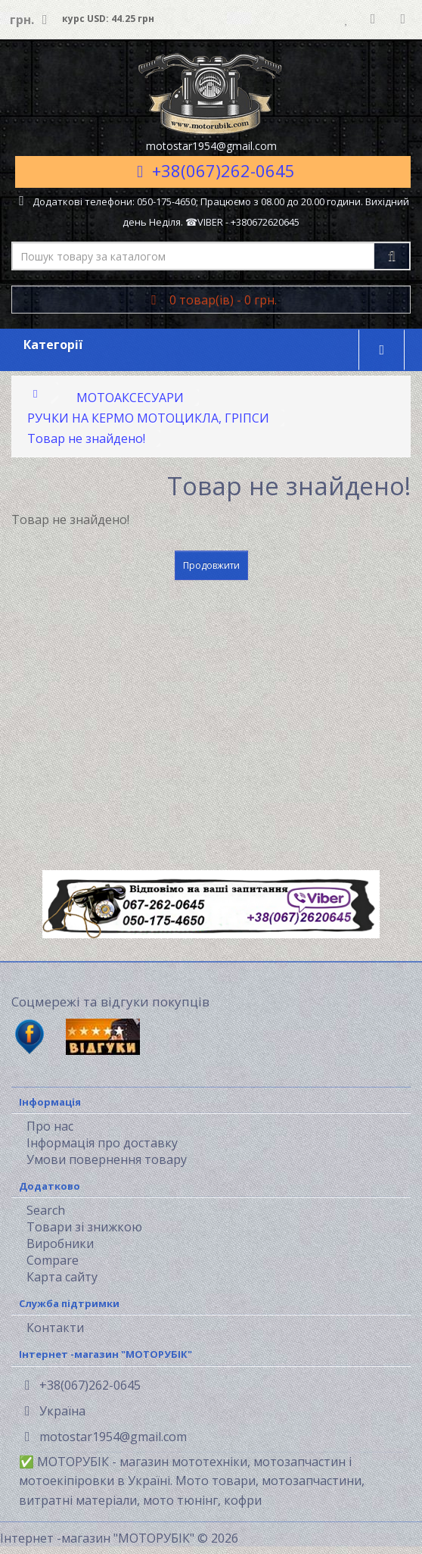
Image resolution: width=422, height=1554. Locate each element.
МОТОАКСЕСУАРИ (130, 397)
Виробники (60, 1243)
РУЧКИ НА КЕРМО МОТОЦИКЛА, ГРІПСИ (148, 418)
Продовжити (211, 565)
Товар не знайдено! (86, 438)
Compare (52, 1260)
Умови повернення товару (106, 1159)
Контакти (55, 1327)
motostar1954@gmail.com (106, 1436)
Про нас (49, 1126)
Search (45, 1210)
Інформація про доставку (102, 1142)
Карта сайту (62, 1276)
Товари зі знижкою (84, 1227)
